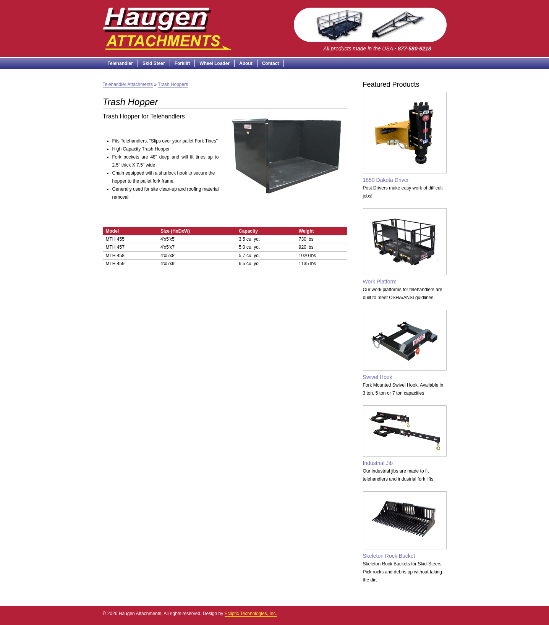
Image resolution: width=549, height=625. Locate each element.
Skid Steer (154, 63)
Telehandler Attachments (128, 84)
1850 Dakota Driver (405, 137)
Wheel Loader (214, 63)
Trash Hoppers (173, 84)
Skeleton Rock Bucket (405, 525)
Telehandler (120, 63)
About (246, 63)
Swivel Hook (405, 345)
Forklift (182, 63)
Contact (270, 63)
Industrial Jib (405, 435)
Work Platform (405, 246)
